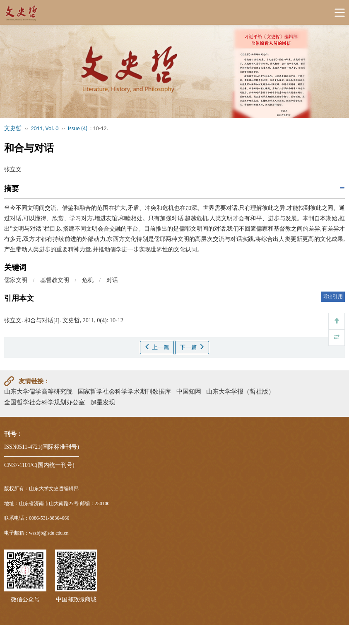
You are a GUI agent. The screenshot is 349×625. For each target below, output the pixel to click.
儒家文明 (15, 280)
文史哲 (13, 128)
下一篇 (192, 347)
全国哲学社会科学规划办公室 (44, 402)
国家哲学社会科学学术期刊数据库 (124, 391)
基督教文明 (54, 280)
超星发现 (102, 402)
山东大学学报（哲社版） (240, 391)
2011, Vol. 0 (45, 128)
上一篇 (156, 347)
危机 (88, 280)
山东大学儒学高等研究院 (38, 391)
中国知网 (188, 391)
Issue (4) (78, 128)
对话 (112, 280)
